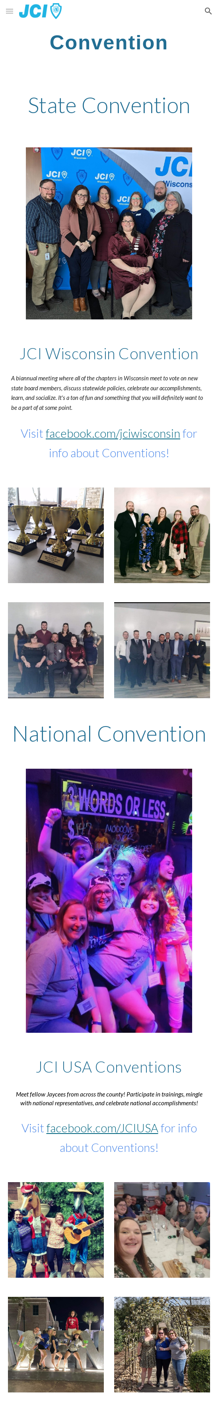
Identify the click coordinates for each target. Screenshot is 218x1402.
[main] (109, 42)
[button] (9, 11)
